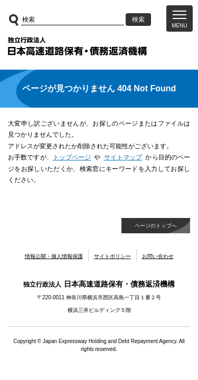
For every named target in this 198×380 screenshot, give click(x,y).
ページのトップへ (156, 226)
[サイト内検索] (72, 19)
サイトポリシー (112, 256)
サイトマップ (123, 157)
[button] (179, 18)
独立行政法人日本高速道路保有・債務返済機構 (77, 46)
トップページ (72, 157)
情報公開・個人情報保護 (54, 256)
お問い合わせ (158, 256)
